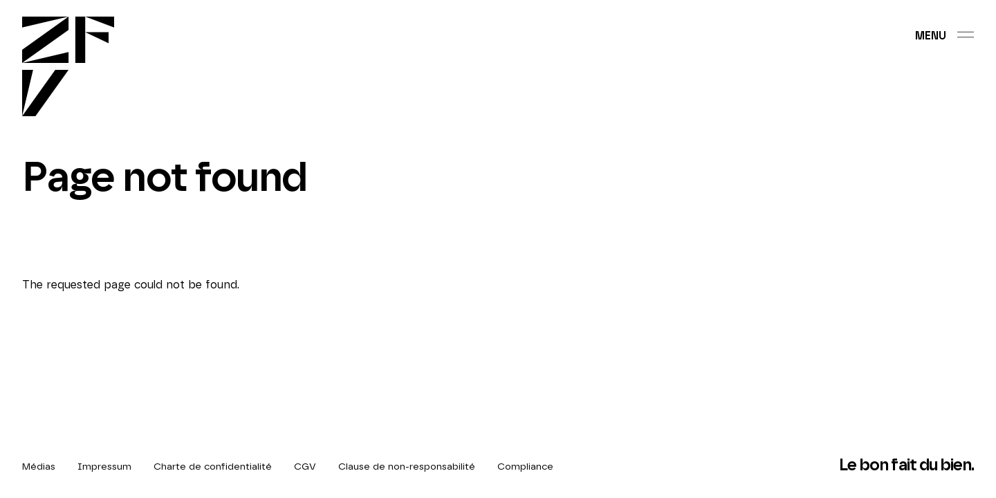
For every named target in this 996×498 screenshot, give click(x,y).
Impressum (104, 467)
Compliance (525, 467)
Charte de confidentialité (213, 467)
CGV (305, 467)
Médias (38, 467)
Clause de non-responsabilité (406, 467)
